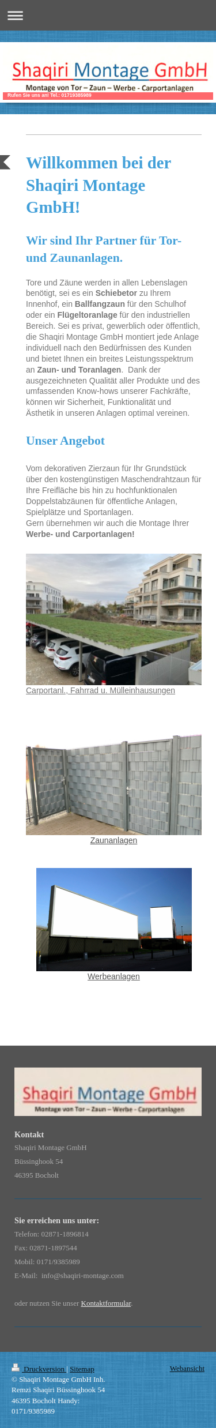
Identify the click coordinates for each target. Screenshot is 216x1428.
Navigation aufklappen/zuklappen (108, 15)
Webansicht (187, 1368)
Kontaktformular (106, 1303)
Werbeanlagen (114, 976)
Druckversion (39, 1369)
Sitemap (82, 1369)
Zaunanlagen (114, 840)
